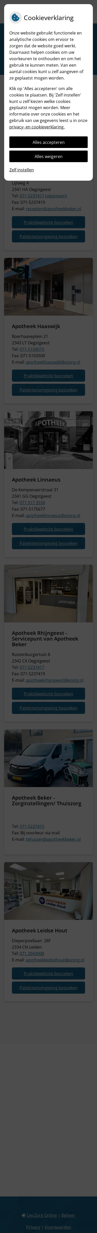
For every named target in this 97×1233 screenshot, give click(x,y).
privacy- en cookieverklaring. (37, 127)
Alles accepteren (49, 142)
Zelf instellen (21, 170)
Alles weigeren (49, 156)
